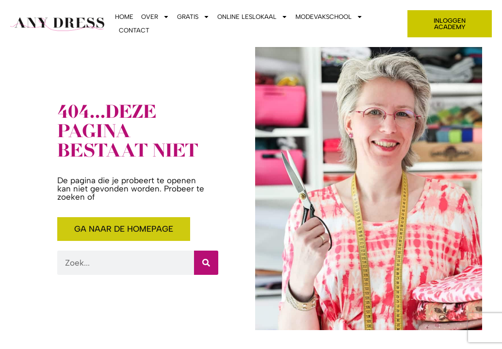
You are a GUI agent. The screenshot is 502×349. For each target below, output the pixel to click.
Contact (134, 30)
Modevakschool (329, 17)
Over (155, 17)
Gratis (193, 17)
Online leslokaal (252, 17)
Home (124, 16)
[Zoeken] (206, 263)
